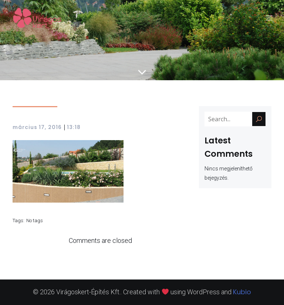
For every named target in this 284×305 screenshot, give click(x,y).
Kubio (242, 291)
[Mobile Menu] (269, 17)
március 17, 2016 (37, 127)
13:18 (74, 127)
